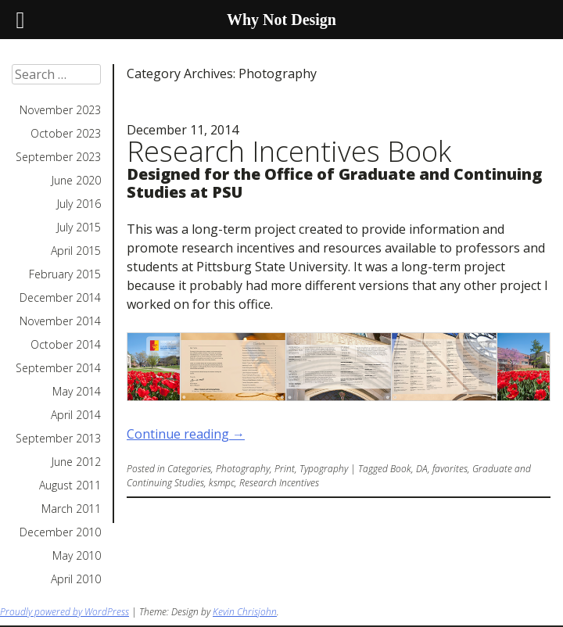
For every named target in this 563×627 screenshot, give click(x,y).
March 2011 (71, 509)
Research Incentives (279, 482)
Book (400, 468)
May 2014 (76, 392)
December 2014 (60, 298)
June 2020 (76, 181)
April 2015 (76, 251)
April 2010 (76, 579)
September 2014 (58, 368)
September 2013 (58, 439)
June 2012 (76, 462)
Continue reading (186, 433)
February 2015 (65, 274)
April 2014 (76, 415)
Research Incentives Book (289, 151)
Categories (189, 468)
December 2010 (60, 532)
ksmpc (222, 482)
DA (422, 468)
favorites (450, 468)
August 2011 (70, 485)
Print (284, 468)
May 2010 (76, 556)
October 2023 (65, 134)
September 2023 (58, 157)
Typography (323, 468)
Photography (243, 468)
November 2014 (60, 321)
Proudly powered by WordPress (64, 611)
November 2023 (60, 110)
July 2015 (79, 227)
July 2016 (79, 204)
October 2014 (65, 345)
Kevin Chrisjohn (245, 611)
